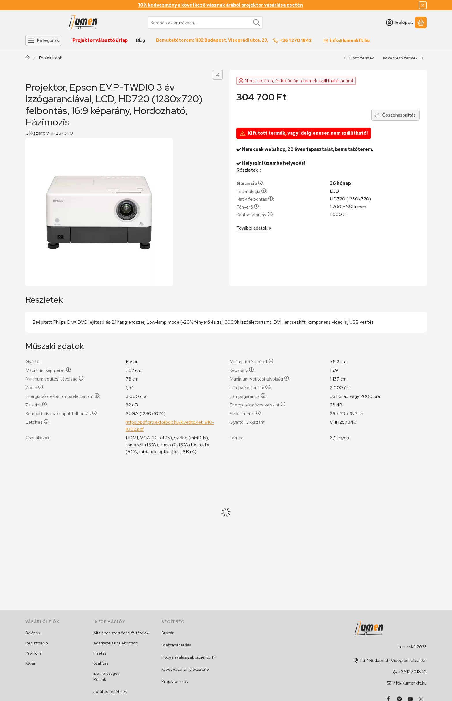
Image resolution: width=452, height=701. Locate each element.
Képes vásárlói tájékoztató (185, 669)
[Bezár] (423, 5)
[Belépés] (399, 22)
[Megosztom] (218, 75)
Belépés (32, 633)
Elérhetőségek (106, 673)
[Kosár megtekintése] (421, 22)
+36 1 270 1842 (296, 40)
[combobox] (205, 22)
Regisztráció (36, 643)
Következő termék (403, 58)
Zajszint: (36, 405)
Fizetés (99, 653)
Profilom (33, 653)
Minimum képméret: (251, 362)
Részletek (249, 170)
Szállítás (100, 663)
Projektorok (50, 57)
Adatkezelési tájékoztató (115, 643)
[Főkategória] (27, 58)
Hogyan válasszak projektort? (188, 657)
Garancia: (250, 184)
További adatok (253, 228)
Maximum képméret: (48, 370)
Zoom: (34, 388)
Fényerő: (247, 207)
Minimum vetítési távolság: (54, 379)
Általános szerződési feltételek (120, 633)
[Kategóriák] (43, 40)
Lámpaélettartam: (250, 388)
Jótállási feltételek (110, 691)
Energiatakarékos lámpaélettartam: (62, 396)
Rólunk (99, 679)
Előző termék (358, 58)
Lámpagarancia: (247, 396)
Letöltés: (37, 422)
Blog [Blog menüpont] (140, 40)
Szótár (167, 633)
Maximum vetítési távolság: (259, 379)
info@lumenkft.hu (350, 40)
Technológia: (251, 191)
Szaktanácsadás (176, 645)
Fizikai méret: (245, 414)
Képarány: (242, 370)
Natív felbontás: (255, 199)
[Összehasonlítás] (395, 115)
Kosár (30, 663)
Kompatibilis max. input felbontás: (61, 414)
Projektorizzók (174, 681)
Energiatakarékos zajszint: (257, 405)
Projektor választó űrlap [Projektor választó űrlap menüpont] (100, 40)
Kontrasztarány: (254, 215)
